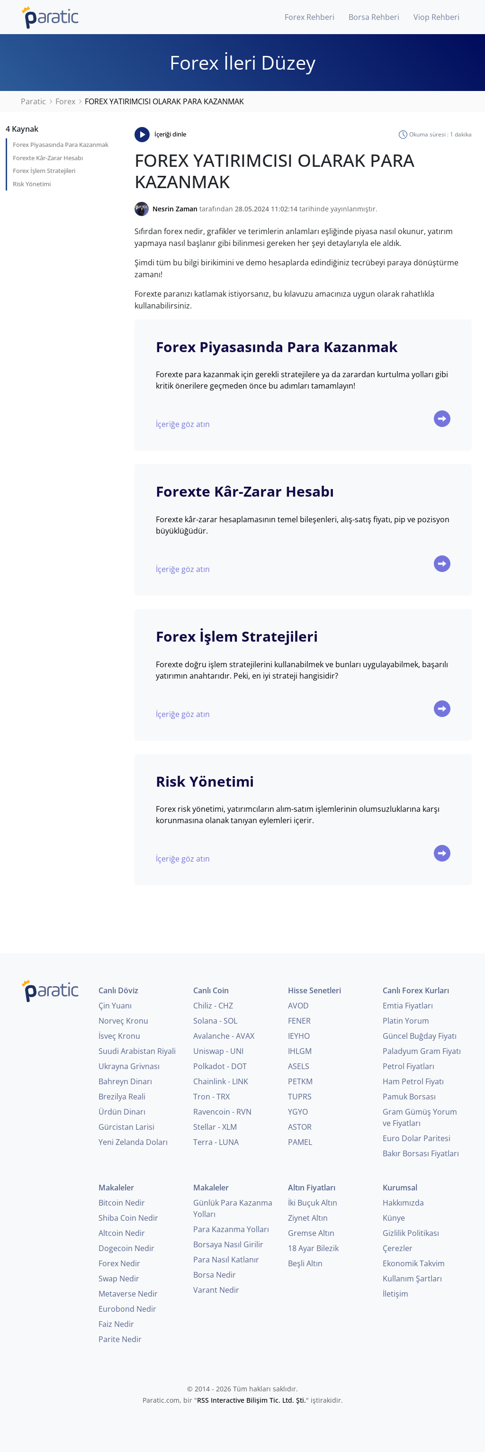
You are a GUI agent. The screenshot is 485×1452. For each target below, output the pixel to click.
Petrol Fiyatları (408, 1066)
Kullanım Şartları (412, 1278)
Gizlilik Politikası (411, 1233)
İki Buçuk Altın (312, 1203)
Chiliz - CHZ (213, 1005)
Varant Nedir (216, 1290)
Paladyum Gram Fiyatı (422, 1051)
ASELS (298, 1066)
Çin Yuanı (115, 1005)
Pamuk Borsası (409, 1096)
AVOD (298, 1005)
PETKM (300, 1081)
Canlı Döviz (118, 990)
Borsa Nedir (214, 1275)
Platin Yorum (406, 1021)
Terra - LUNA (216, 1142)
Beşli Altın (305, 1263)
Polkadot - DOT (220, 1066)
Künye (394, 1218)
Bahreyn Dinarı (125, 1081)
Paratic (33, 101)
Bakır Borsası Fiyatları (421, 1153)
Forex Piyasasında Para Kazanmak (60, 144)
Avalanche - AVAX (223, 1036)
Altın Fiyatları (311, 1187)
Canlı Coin (211, 990)
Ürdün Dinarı (122, 1112)
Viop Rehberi (436, 17)
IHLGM (300, 1051)
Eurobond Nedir (127, 1309)
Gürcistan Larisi (126, 1127)
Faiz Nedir (116, 1324)
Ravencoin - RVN (222, 1112)
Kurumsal (400, 1187)
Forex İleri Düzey (242, 62)
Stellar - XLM (215, 1127)
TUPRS (300, 1096)
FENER (299, 1021)
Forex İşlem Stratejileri (44, 170)
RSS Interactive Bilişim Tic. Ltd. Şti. (251, 1400)
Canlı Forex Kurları (416, 990)
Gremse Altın (311, 1233)
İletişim (395, 1294)
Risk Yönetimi (32, 184)
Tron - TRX (211, 1096)
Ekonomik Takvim (414, 1263)
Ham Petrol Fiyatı (413, 1081)
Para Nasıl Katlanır (226, 1259)
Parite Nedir (120, 1339)
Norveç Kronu (123, 1021)
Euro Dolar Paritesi (416, 1138)
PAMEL (300, 1142)
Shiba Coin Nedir (128, 1218)
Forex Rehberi (309, 17)
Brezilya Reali (122, 1096)
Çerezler (398, 1248)
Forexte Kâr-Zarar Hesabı (48, 158)
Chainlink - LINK (220, 1081)
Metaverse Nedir (128, 1294)
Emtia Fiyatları (408, 1005)
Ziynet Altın (308, 1218)
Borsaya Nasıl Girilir (228, 1244)
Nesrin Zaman (175, 208)
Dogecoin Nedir (126, 1248)
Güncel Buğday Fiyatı (420, 1036)
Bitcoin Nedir (122, 1203)
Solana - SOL (215, 1021)
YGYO (298, 1112)
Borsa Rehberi (374, 17)
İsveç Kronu (119, 1036)
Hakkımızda (403, 1203)
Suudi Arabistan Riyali (137, 1051)
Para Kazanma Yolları (231, 1229)
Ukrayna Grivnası (129, 1066)
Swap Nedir (119, 1278)
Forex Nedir (119, 1263)
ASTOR (300, 1127)
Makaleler (116, 1187)
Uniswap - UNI (218, 1051)
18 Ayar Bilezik (313, 1248)
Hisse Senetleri (314, 990)
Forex (65, 101)
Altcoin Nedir (122, 1233)
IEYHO (299, 1036)
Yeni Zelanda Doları (133, 1142)
